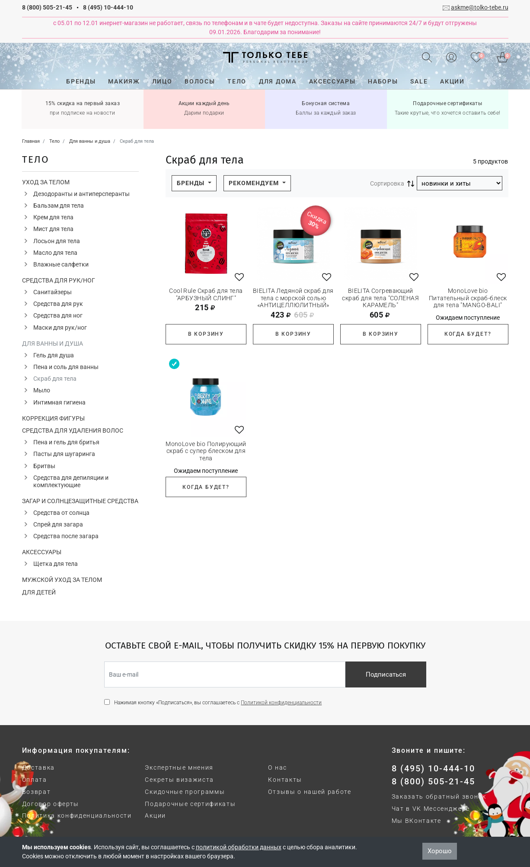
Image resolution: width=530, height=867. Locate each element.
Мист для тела (53, 228)
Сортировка (387, 183)
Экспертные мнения (179, 767)
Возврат (36, 791)
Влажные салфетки (61, 264)
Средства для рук (58, 303)
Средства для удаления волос (72, 430)
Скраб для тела (55, 378)
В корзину (206, 334)
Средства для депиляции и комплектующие (71, 481)
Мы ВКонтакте (416, 820)
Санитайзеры (52, 292)
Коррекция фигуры (53, 418)
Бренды (191, 183)
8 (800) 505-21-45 (47, 7)
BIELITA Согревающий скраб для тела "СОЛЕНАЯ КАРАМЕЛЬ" (380, 298)
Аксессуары (41, 552)
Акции (155, 815)
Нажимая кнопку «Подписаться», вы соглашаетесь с (218, 703)
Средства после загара (66, 536)
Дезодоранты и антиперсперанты (81, 193)
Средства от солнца (61, 512)
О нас (277, 767)
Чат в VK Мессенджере (431, 808)
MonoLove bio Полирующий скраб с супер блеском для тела (206, 451)
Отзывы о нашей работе (309, 791)
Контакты (285, 779)
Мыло (41, 390)
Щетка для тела (55, 563)
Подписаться (386, 674)
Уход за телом (46, 182)
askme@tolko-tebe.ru (479, 7)
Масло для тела (55, 252)
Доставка (38, 767)
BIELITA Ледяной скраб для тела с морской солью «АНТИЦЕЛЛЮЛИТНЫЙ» (293, 298)
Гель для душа (53, 355)
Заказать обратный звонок (439, 796)
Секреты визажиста (179, 779)
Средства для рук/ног (58, 280)
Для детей (39, 592)
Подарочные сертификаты (190, 803)
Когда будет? (468, 334)
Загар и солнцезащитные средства (80, 501)
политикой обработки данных (238, 847)
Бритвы (44, 465)
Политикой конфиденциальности (281, 703)
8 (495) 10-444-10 (108, 7)
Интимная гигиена (59, 402)
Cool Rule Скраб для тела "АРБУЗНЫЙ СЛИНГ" (206, 294)
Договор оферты (51, 803)
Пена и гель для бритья (66, 442)
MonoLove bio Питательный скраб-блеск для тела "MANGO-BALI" (468, 298)
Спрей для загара (58, 524)
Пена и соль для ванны (66, 366)
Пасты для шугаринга (64, 453)
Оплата (34, 779)
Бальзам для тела (58, 205)
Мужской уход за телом (62, 579)
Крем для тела (53, 217)
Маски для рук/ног (60, 327)
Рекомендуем (255, 183)
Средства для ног (58, 315)
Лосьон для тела (56, 241)
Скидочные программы (185, 791)
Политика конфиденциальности (77, 815)
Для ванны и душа (52, 343)
